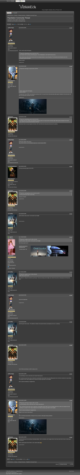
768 (18, 24)
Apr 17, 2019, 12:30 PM (22, 271)
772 (26, 24)
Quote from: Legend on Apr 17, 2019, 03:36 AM (29, 274)
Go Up (8, 459)
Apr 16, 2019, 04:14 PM (22, 213)
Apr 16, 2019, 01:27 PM (22, 190)
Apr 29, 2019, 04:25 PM (22, 321)
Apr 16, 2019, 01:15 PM (22, 166)
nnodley (11, 213)
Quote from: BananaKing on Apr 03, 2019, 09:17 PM (29, 53)
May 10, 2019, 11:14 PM (22, 400)
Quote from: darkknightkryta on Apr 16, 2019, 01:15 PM (30, 193)
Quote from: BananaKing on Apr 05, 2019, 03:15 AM (29, 119)
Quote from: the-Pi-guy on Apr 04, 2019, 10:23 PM (29, 68)
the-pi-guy (11, 27)
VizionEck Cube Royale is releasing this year (23, 247)
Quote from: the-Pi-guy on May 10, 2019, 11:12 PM (29, 402)
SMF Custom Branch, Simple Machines (11, 472)
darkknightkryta (12, 166)
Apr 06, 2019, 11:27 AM (22, 116)
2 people (20, 62)
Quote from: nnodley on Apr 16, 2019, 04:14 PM (29, 239)
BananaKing (12, 66)
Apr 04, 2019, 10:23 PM (22, 27)
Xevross (11, 116)
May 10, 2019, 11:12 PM (22, 373)
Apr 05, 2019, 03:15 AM (22, 66)
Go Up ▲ (72, 471)
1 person (20, 147)
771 (24, 24)
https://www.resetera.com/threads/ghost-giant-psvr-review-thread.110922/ (32, 142)
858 (28, 24)
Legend (11, 237)
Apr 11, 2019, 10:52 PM (22, 139)
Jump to (57, 464)
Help (70, 471)
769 (20, 24)
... (16, 24)
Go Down (9, 24)
